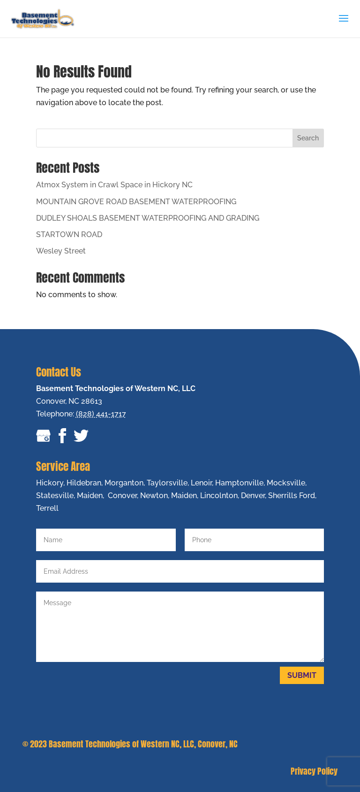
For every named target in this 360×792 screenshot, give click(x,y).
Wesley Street (61, 250)
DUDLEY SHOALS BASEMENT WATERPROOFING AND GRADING (147, 218)
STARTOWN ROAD (69, 234)
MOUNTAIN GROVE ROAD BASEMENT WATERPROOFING (136, 201)
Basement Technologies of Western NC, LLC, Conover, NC (143, 744)
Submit (301, 675)
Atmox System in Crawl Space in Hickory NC (114, 184)
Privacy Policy (314, 771)
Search (308, 138)
